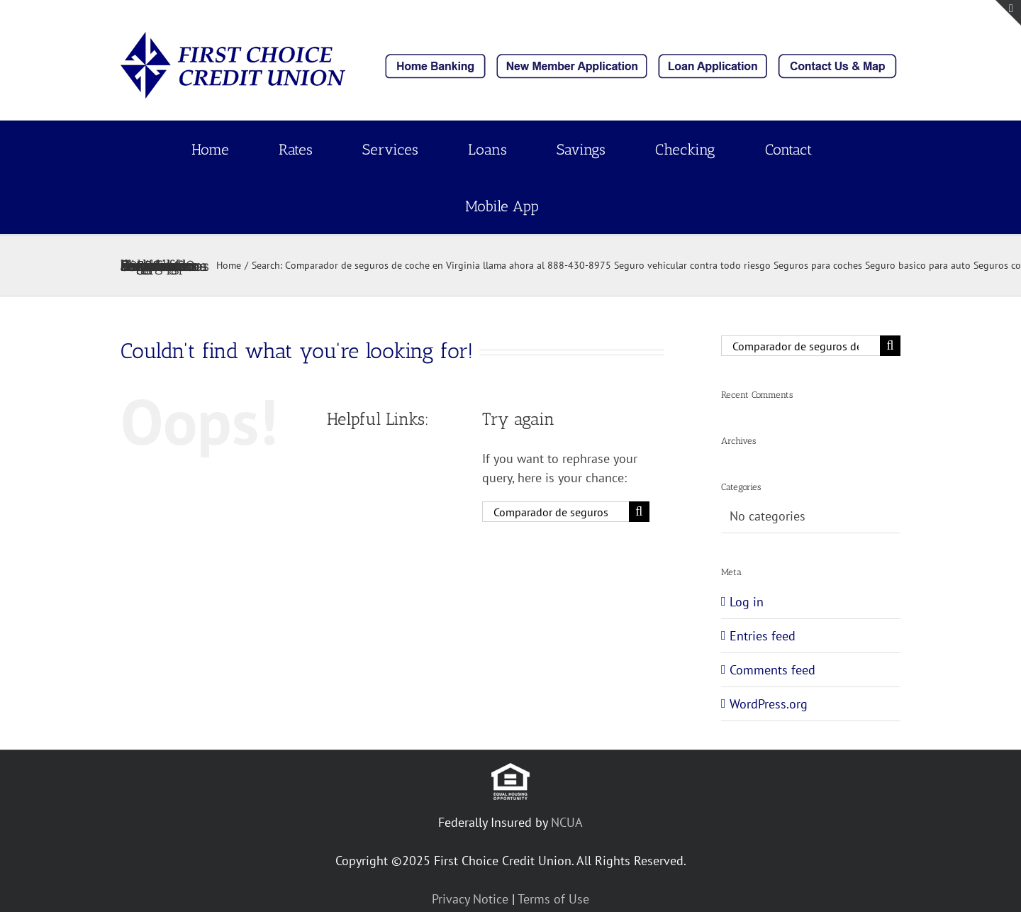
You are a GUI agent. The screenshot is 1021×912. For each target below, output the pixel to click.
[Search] (639, 511)
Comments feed (772, 670)
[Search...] (555, 511)
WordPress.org (769, 704)
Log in (747, 602)
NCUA (567, 822)
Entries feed (763, 636)
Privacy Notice (470, 899)
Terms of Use (553, 899)
